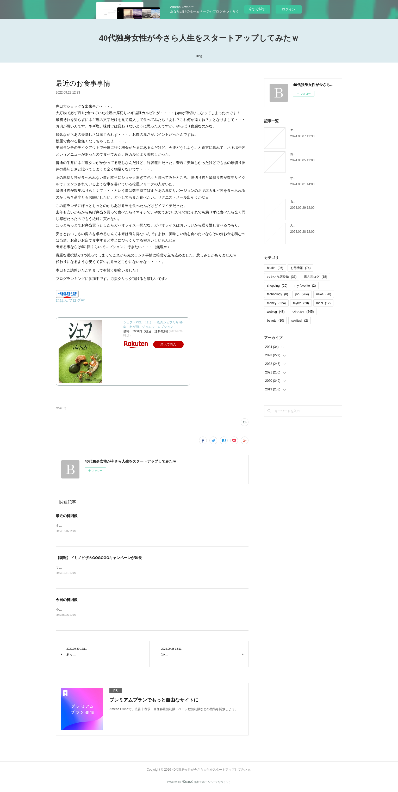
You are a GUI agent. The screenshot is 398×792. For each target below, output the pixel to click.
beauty (275, 320)
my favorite (305, 285)
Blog (199, 56)
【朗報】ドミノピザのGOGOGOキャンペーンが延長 (99, 558)
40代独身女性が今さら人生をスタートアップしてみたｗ (199, 38)
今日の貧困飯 (67, 600)
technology (277, 294)
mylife (301, 303)
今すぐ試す (257, 9)
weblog (275, 312)
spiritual (299, 320)
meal (323, 303)
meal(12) (61, 408)
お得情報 (300, 268)
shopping (277, 285)
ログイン (288, 9)
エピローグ (298, 130)
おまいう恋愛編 (281, 277)
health (275, 268)
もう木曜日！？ (301, 201)
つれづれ (303, 312)
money (276, 303)
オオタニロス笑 (301, 178)
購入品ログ (315, 277)
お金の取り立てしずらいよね (310, 154)
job (302, 294)
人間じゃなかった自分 (305, 225)
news (323, 294)
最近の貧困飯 (67, 516)
